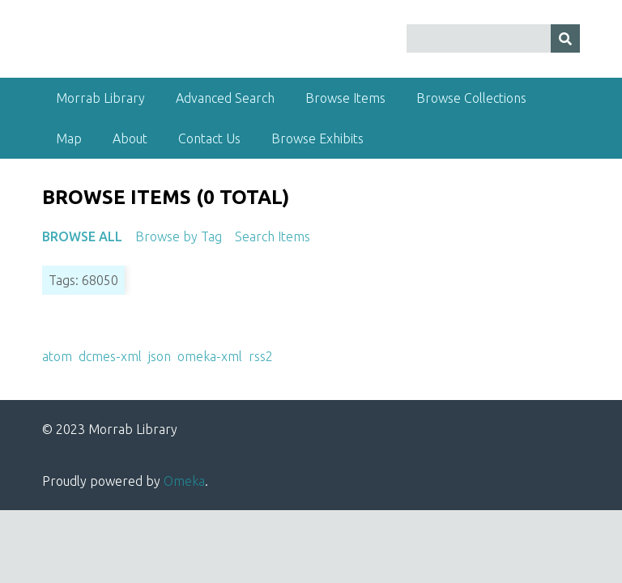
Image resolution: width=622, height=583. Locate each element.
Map (69, 138)
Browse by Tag (178, 236)
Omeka (184, 481)
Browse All (82, 236)
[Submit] (565, 38)
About (130, 138)
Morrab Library (100, 98)
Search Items (272, 236)
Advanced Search (225, 98)
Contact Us (209, 138)
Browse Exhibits (317, 138)
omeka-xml (209, 356)
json (159, 356)
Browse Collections (471, 98)
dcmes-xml (110, 356)
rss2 (261, 356)
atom (57, 356)
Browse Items (345, 98)
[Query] (493, 38)
